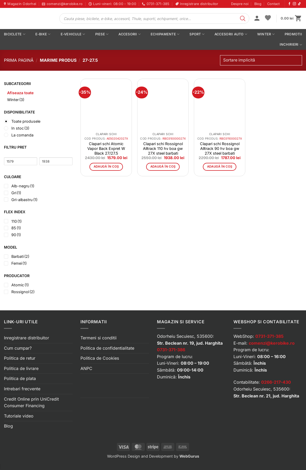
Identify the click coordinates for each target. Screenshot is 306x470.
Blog (257, 4)
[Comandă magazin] (261, 60)
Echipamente (165, 34)
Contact (273, 4)
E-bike (43, 34)
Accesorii (129, 34)
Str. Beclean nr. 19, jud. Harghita (190, 343)
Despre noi (239, 4)
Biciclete (14, 34)
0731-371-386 (171, 349)
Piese (102, 34)
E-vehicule (73, 34)
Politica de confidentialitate (107, 348)
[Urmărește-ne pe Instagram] (294, 4)
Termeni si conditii (98, 337)
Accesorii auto (230, 34)
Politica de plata (20, 378)
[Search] (242, 18)
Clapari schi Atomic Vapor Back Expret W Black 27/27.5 (106, 148)
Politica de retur (19, 358)
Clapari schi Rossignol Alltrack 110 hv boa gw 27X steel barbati (163, 148)
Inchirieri (291, 44)
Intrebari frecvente (22, 388)
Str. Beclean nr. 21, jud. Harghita (266, 395)
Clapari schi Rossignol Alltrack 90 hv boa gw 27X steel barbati (220, 148)
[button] (257, 18)
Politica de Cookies (99, 358)
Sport (196, 34)
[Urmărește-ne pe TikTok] (299, 4)
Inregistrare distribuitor (26, 337)
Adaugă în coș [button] (106, 166)
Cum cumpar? (18, 348)
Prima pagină (19, 60)
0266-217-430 (276, 382)
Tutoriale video (19, 416)
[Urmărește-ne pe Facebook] (289, 4)
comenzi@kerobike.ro (272, 343)
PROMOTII (293, 34)
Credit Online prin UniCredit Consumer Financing (31, 402)
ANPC (86, 368)
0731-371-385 (269, 336)
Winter (266, 34)
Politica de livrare (21, 368)
